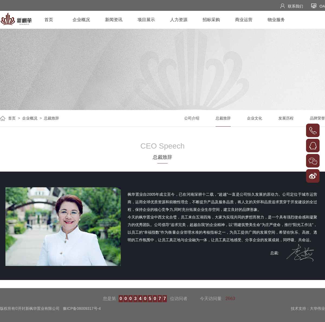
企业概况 (81, 19)
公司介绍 (191, 118)
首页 (48, 19)
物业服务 (276, 19)
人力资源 (178, 19)
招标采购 (211, 19)
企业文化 (254, 118)
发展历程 (286, 118)
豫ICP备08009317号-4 (82, 308)
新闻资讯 (113, 19)
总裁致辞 (51, 118)
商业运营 (243, 19)
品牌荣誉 (317, 118)
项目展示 (146, 19)
